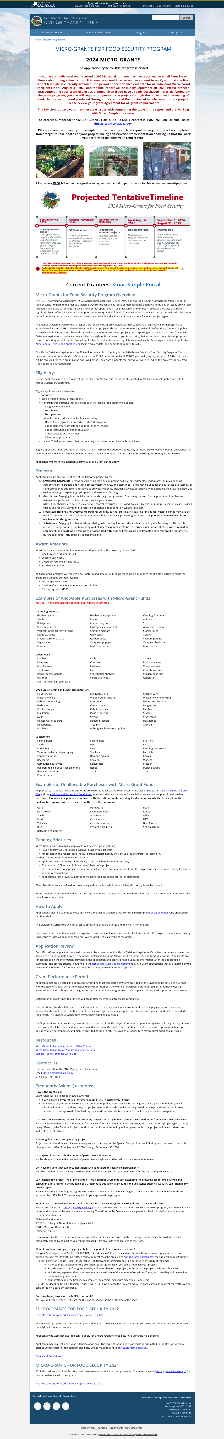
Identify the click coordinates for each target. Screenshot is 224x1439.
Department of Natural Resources (117, 1434)
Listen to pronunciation (124, 3)
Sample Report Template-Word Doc (56, 1053)
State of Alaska (43, 4)
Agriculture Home (51, 32)
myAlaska (148, 5)
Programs (141, 33)
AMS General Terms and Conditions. (71, 794)
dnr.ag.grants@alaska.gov (113, 123)
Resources (177, 33)
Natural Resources (43, 39)
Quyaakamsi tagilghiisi (104, 3)
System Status (70, 1396)
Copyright (57, 1396)
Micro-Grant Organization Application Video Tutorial (66, 1050)
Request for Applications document (112, 963)
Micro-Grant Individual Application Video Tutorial (64, 1046)
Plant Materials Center (99, 32)
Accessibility (39, 1396)
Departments (164, 5)
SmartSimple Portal (136, 284)
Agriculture (59, 39)
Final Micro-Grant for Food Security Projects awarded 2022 (69, 1315)
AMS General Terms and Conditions (56, 343)
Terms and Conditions (48, 1356)
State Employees (184, 5)
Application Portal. (158, 912)
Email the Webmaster (146, 1434)
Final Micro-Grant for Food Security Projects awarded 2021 (69, 1383)
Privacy (48, 1396)
